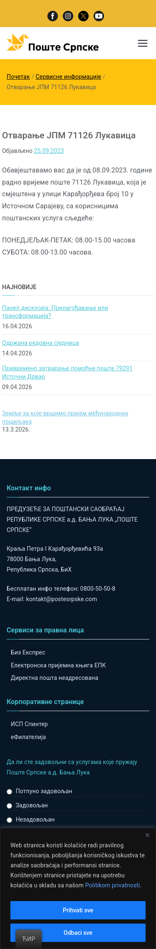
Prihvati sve (78, 910)
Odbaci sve (78, 932)
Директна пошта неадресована (54, 677)
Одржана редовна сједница (40, 343)
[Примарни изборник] (142, 43)
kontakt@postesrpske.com (61, 599)
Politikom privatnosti (112, 885)
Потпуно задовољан (44, 791)
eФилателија (28, 737)
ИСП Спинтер (29, 724)
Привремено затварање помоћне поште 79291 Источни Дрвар (67, 372)
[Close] (147, 835)
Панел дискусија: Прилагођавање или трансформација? (55, 312)
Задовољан (32, 805)
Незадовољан (35, 819)
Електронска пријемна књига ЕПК (58, 665)
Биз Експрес (28, 652)
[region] (78, 888)
